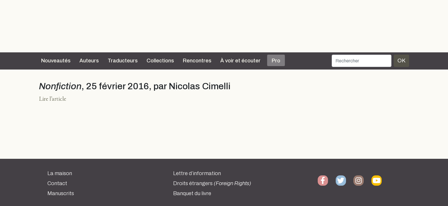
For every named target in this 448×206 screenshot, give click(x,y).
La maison (59, 173)
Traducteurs (123, 61)
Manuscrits (60, 193)
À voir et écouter (240, 61)
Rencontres (197, 61)
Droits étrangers (212, 183)
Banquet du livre (192, 193)
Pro (276, 61)
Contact (57, 183)
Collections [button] (160, 61)
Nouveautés (56, 61)
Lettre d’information (197, 173)
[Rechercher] (361, 61)
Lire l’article (52, 98)
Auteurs (89, 61)
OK (401, 61)
